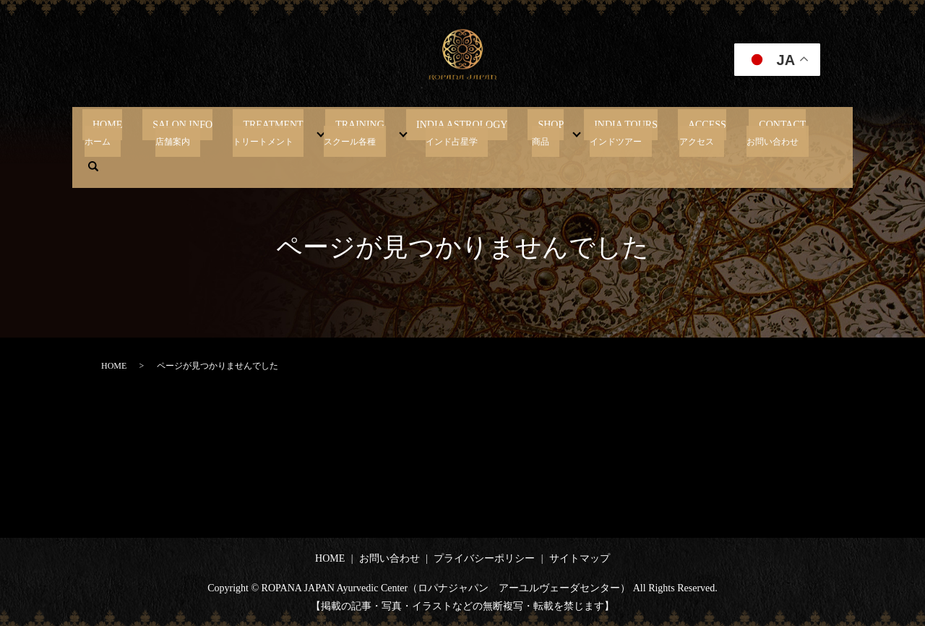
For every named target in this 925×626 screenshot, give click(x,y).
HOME (139, 132)
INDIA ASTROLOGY (453, 132)
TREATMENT (284, 132)
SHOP (532, 132)
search (790, 132)
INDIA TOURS (597, 132)
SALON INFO (204, 132)
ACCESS (668, 132)
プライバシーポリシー (484, 558)
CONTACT (733, 132)
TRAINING (361, 132)
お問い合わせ (389, 558)
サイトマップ (579, 558)
